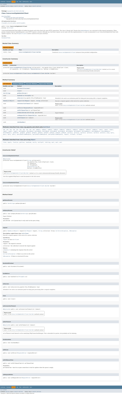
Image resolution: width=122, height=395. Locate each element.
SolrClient (10, 27)
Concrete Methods (31, 83)
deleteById (22, 131)
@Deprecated (6, 159)
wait (53, 142)
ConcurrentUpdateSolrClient (18, 67)
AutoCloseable (21, 23)
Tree (20, 1)
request (19, 100)
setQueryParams (21, 112)
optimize (70, 132)
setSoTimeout (21, 117)
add (4, 129)
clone (4, 142)
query (112, 132)
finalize (15, 142)
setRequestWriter (22, 115)
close (19, 90)
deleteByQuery (86, 131)
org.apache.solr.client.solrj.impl (15, 11)
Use (17, 1)
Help (31, 1)
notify (34, 142)
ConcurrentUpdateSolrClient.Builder (30, 52)
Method (21, 6)
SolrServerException (61, 230)
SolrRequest (26, 100)
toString (47, 142)
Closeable (4, 23)
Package (8, 1)
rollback (72, 134)
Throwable (28, 95)
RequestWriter (32, 115)
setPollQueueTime (22, 110)
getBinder (16, 132)
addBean (38, 129)
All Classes (3, 4)
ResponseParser (28, 107)
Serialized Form (6, 37)
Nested (7, 6)
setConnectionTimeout (23, 103)
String (29, 67)
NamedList (6, 100)
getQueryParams (21, 93)
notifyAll (41, 142)
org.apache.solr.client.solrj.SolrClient (14, 17)
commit (101, 129)
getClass (22, 142)
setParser (20, 107)
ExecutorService (36, 69)
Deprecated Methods (45, 83)
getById (22, 132)
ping (108, 132)
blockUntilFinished (23, 88)
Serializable (12, 23)
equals (10, 142)
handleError (21, 95)
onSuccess (20, 98)
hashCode (28, 142)
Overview (2, 1)
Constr (16, 6)
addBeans (62, 129)
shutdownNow (21, 122)
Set (4, 93)
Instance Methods (18, 83)
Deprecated (25, 1)
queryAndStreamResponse (24, 134)
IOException (72, 230)
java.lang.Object (6, 16)
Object (12, 100)
